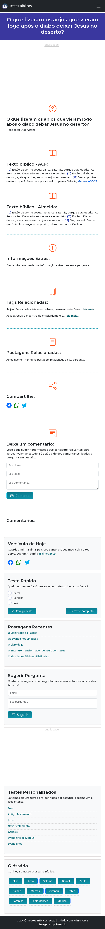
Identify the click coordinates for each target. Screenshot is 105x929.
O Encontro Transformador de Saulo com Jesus (36, 650)
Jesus (11, 820)
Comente (19, 495)
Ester (71, 891)
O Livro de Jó (15, 644)
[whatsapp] (16, 405)
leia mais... (89, 309)
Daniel (66, 881)
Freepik (61, 924)
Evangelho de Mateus (21, 837)
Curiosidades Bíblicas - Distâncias (28, 656)
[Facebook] (11, 562)
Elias (15, 881)
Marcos (35, 891)
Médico (62, 901)
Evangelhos (15, 843)
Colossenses (40, 901)
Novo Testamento (19, 826)
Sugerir (20, 714)
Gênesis (13, 832)
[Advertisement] (52, 72)
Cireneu (54, 891)
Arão (31, 881)
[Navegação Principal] (98, 6)
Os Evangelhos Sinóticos (23, 638)
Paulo (83, 881)
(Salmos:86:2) (47, 553)
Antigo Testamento (19, 814)
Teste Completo (82, 611)
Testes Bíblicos (17, 6)
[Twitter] (27, 562)
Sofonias (18, 901)
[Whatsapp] (19, 562)
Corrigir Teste (22, 611)
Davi (10, 808)
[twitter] (24, 405)
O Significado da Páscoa (22, 632)
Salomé (47, 881)
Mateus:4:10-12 (87, 181)
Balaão (17, 891)
